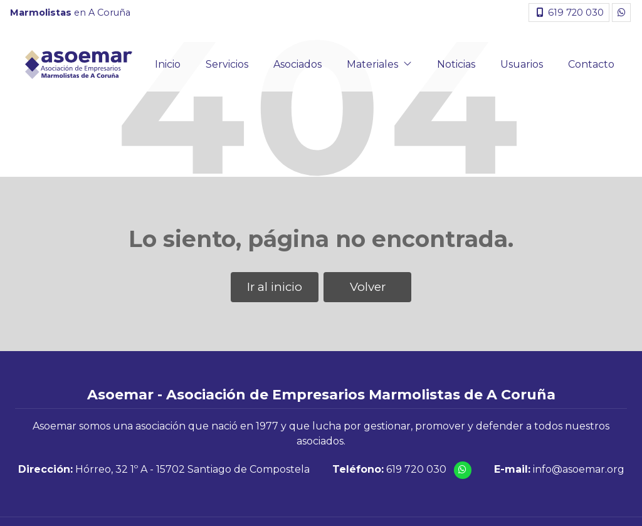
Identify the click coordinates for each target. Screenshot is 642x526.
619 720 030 (416, 469)
